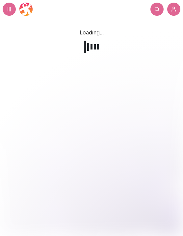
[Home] (26, 9)
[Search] (157, 9)
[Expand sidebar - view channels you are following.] (9, 9)
